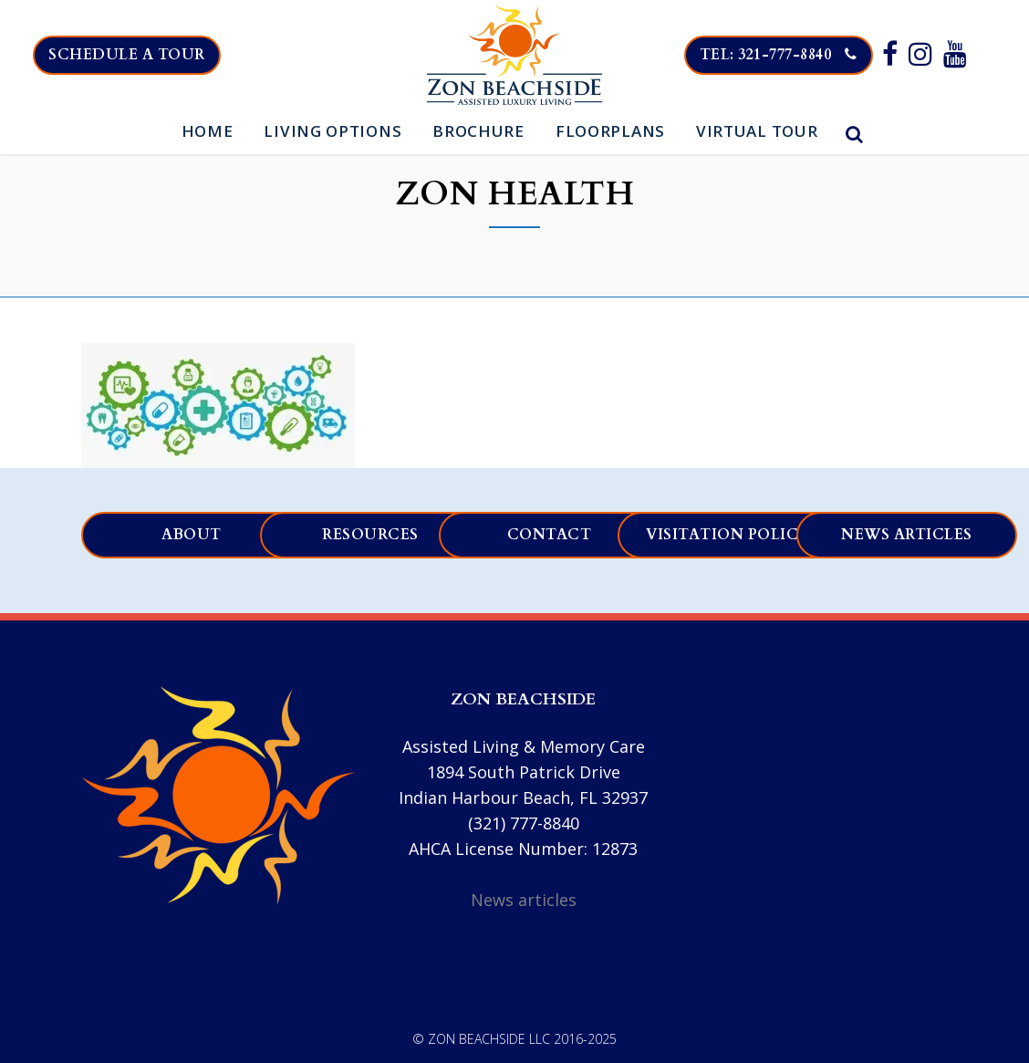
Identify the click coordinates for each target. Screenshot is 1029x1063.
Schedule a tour (135, 55)
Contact (549, 535)
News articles (906, 535)
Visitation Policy (728, 535)
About (191, 535)
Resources (370, 535)
